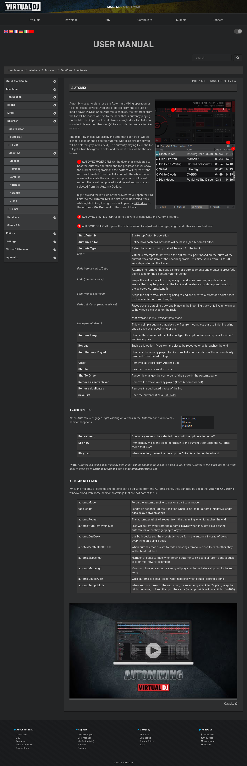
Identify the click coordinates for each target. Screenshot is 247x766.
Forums (82, 748)
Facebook (207, 734)
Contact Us (145, 737)
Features (20, 741)
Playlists (93, 107)
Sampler (13, 176)
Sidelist (12, 160)
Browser (50, 70)
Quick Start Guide (17, 80)
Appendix (12, 257)
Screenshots (22, 748)
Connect (218, 19)
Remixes (13, 168)
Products (34, 19)
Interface (34, 70)
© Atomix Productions (123, 762)
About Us (144, 734)
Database (12, 217)
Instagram (208, 741)
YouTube (207, 737)
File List (12, 144)
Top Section (14, 96)
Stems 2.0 (12, 225)
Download (71, 19)
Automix (82, 70)
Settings (11, 241)
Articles (82, 744)
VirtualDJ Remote (17, 249)
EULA (142, 744)
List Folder (170, 395)
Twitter (206, 744)
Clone (11, 200)
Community (144, 19)
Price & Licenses (24, 744)
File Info (12, 208)
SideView (66, 70)
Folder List (13, 136)
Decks (10, 104)
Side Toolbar (15, 128)
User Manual (16, 70)
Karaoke (13, 192)
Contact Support (86, 734)
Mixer (10, 112)
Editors (10, 233)
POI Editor (140, 203)
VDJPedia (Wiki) (86, 741)
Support (181, 19)
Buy (108, 19)
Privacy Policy (147, 741)
